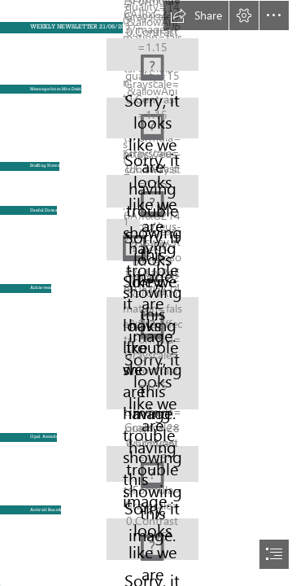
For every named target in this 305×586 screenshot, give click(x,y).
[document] (152, 293)
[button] (196, 15)
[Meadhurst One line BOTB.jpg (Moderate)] (152, 50)
